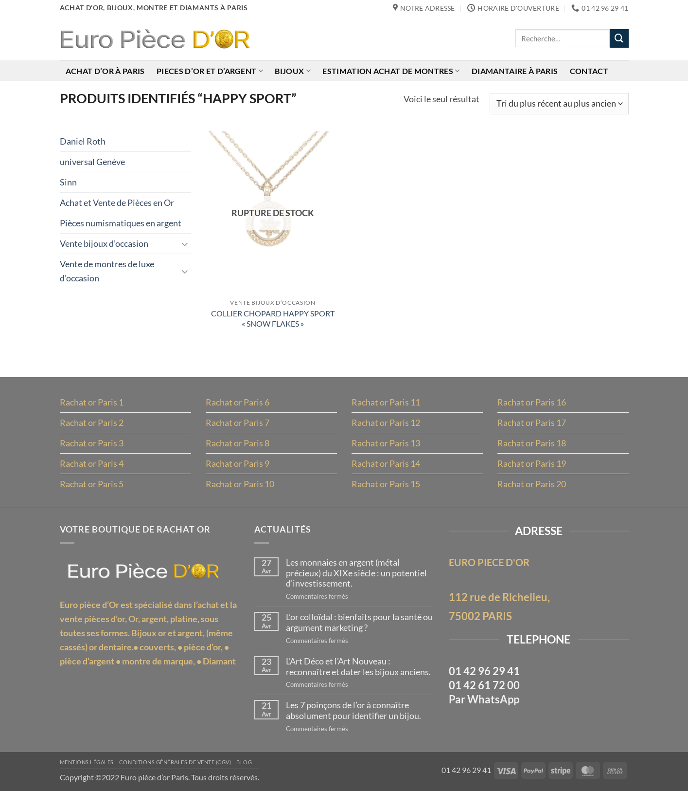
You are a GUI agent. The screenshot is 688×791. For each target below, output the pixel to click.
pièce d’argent (87, 661)
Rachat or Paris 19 (531, 463)
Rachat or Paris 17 (531, 422)
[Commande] (559, 103)
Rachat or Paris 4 (91, 463)
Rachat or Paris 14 (386, 463)
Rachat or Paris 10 (240, 483)
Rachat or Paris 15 (386, 483)
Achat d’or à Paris (105, 70)
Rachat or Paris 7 (237, 422)
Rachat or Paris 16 (531, 402)
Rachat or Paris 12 (386, 422)
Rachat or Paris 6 (237, 402)
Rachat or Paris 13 (386, 443)
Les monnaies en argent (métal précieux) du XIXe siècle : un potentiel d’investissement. (356, 573)
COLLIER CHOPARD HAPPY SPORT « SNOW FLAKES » (273, 318)
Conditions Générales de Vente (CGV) (175, 762)
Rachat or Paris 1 (91, 402)
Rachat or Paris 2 (91, 422)
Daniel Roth (83, 141)
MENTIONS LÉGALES (87, 762)
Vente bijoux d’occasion (104, 243)
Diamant (219, 661)
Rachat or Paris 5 (91, 483)
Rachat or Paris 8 (237, 443)
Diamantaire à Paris (515, 70)
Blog (244, 762)
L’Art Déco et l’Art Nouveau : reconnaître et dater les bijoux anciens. (358, 666)
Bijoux (292, 70)
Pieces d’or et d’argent (210, 70)
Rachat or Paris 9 (237, 463)
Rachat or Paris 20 (531, 483)
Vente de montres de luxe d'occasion (107, 270)
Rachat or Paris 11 (386, 402)
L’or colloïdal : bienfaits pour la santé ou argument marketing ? (359, 622)
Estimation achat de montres (390, 70)
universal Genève (92, 161)
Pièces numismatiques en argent (120, 223)
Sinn (68, 182)
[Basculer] (185, 243)
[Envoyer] (619, 38)
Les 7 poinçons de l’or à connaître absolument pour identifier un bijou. (353, 710)
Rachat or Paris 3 (91, 443)
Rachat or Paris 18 (531, 443)
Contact (589, 70)
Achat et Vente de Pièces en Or (117, 202)
